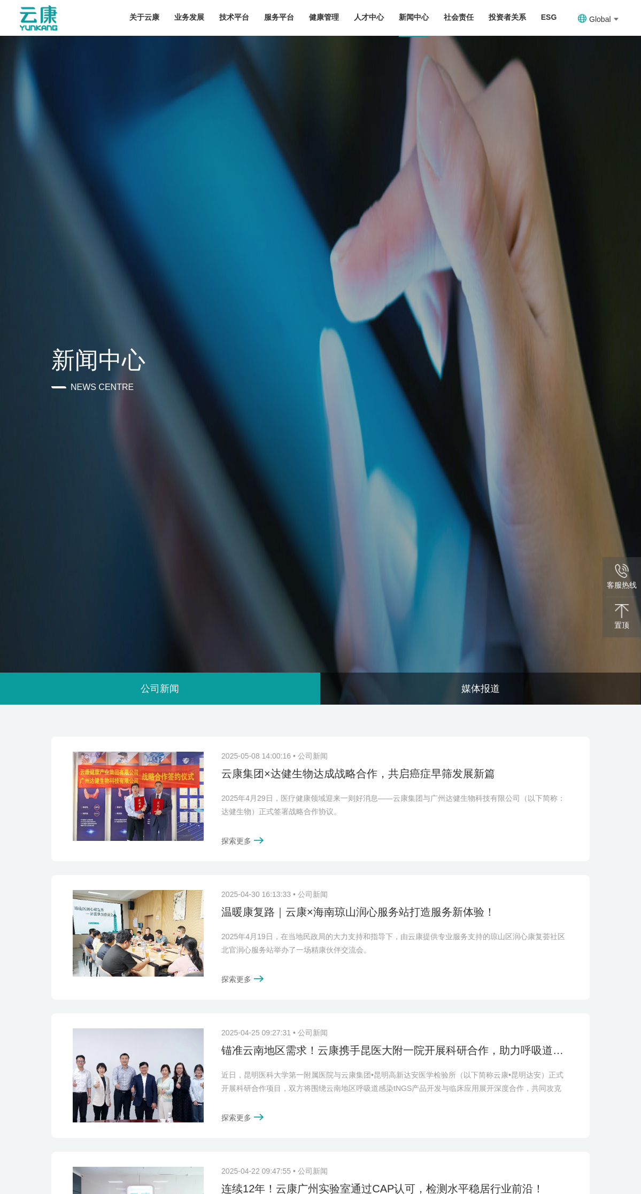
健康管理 (324, 17)
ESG (549, 17)
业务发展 (189, 17)
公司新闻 (160, 688)
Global (598, 18)
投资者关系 (507, 17)
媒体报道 (480, 688)
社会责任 (459, 17)
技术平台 (234, 17)
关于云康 (144, 17)
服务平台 (279, 17)
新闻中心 (414, 17)
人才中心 (369, 17)
